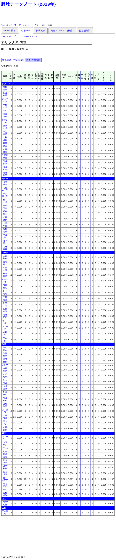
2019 (34, 36)
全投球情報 (18, 60)
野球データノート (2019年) (28, 4)
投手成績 (40, 30)
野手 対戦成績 (33, 60)
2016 (11, 36)
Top (3, 25)
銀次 (5, 489)
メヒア (5, 365)
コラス (5, 110)
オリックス (30, 25)
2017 (19, 36)
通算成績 (6, 60)
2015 (4, 36)
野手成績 (25, 30)
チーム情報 (10, 30)
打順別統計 (84, 30)
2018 (27, 36)
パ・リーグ (15, 25)
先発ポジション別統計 (62, 30)
